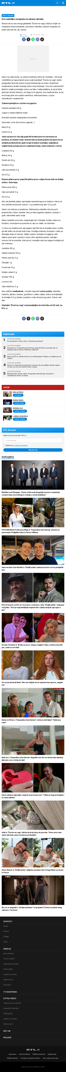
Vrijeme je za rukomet (12, 1003)
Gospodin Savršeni (11, 964)
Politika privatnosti (39, 1054)
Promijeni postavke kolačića (30, 1058)
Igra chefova (8, 953)
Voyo (5, 942)
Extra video (9, 998)
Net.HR (6, 1031)
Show (6, 387)
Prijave (7, 1037)
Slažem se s (17, 445)
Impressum (12, 1054)
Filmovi (6, 931)
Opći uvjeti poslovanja (50, 1058)
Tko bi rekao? (9, 959)
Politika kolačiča (12, 1058)
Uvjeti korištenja (24, 1054)
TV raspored (10, 992)
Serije (5, 926)
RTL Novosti (9, 430)
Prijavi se (33, 450)
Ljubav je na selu (10, 974)
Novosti (7, 921)
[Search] (63, 3)
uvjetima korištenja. (21, 445)
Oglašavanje (52, 1054)
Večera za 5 (8, 979)
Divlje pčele (8, 969)
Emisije (6, 936)
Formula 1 (7, 985)
